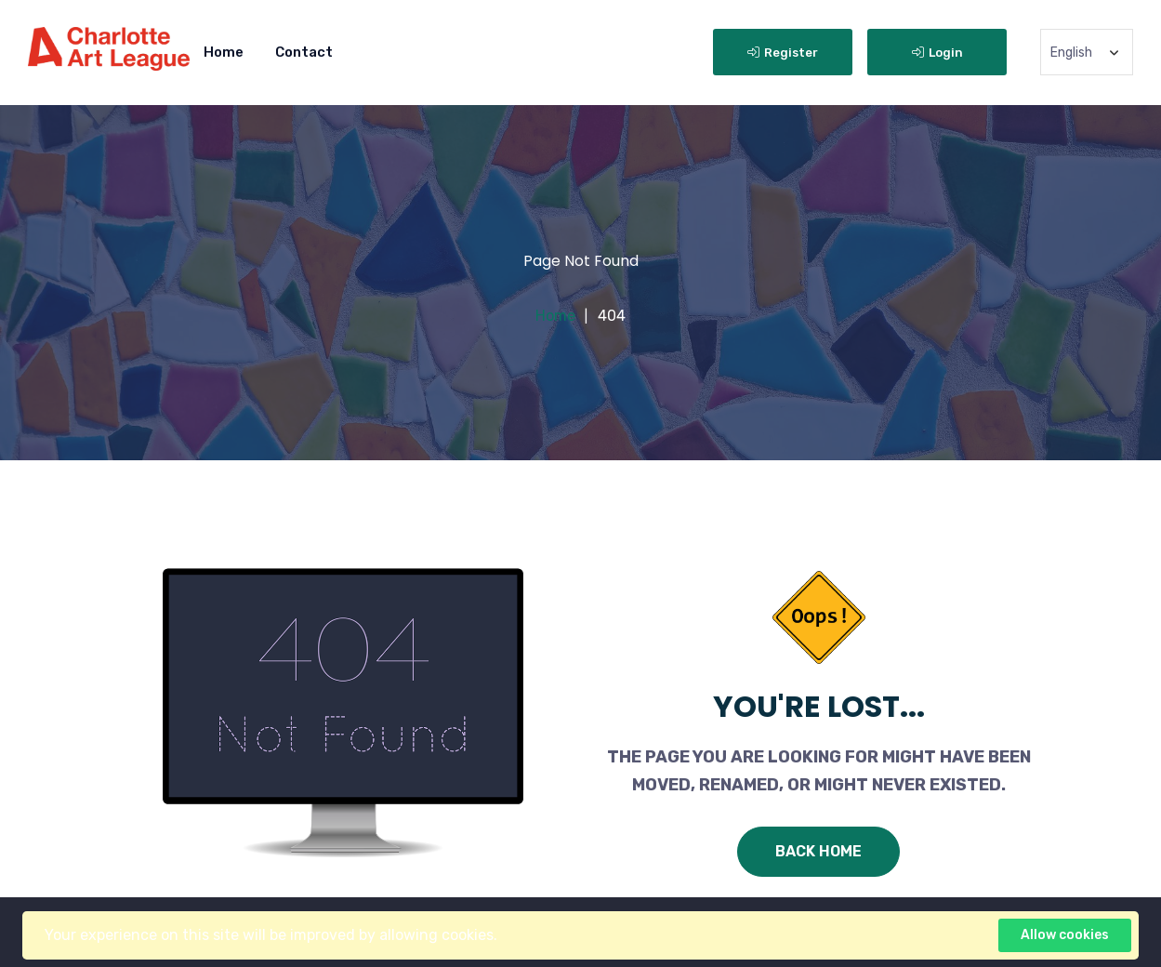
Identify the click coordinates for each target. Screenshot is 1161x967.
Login (937, 53)
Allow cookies (1065, 935)
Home (224, 52)
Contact (304, 52)
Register (782, 53)
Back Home (818, 851)
